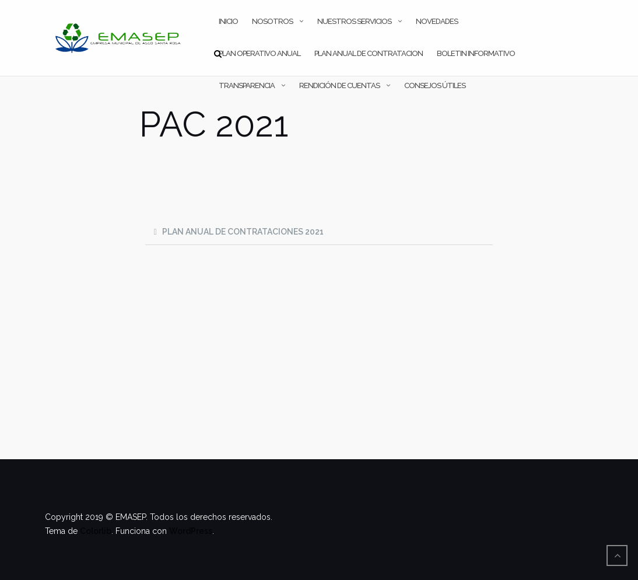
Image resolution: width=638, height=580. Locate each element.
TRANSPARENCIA (247, 85)
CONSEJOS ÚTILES (434, 85)
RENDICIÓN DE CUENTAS (339, 85)
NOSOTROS (272, 21)
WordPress (190, 531)
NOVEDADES (437, 21)
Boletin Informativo (476, 53)
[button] (319, 232)
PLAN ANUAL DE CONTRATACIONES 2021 (243, 231)
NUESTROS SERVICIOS (354, 21)
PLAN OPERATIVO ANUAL (259, 53)
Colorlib (95, 531)
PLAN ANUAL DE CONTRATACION (368, 53)
